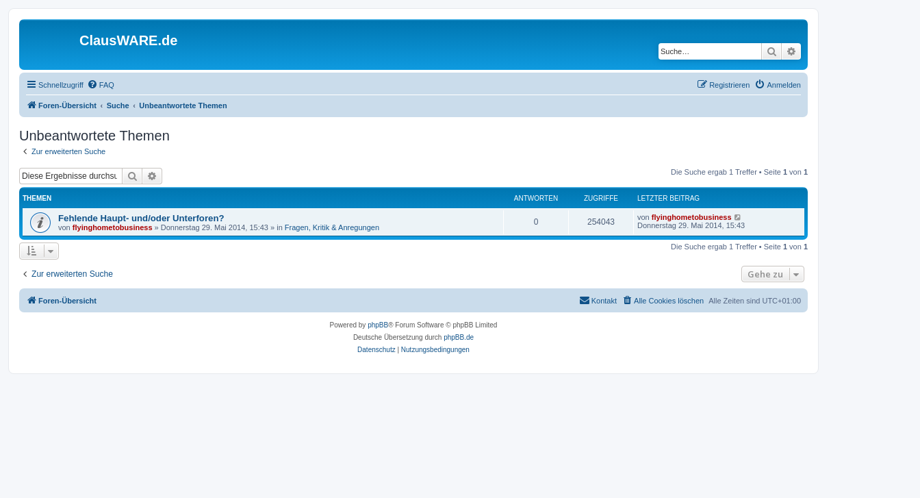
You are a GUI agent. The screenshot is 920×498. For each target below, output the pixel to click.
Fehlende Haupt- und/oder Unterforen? (141, 218)
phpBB (378, 325)
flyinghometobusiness (113, 227)
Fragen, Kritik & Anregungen (332, 227)
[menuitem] (100, 85)
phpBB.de (459, 337)
